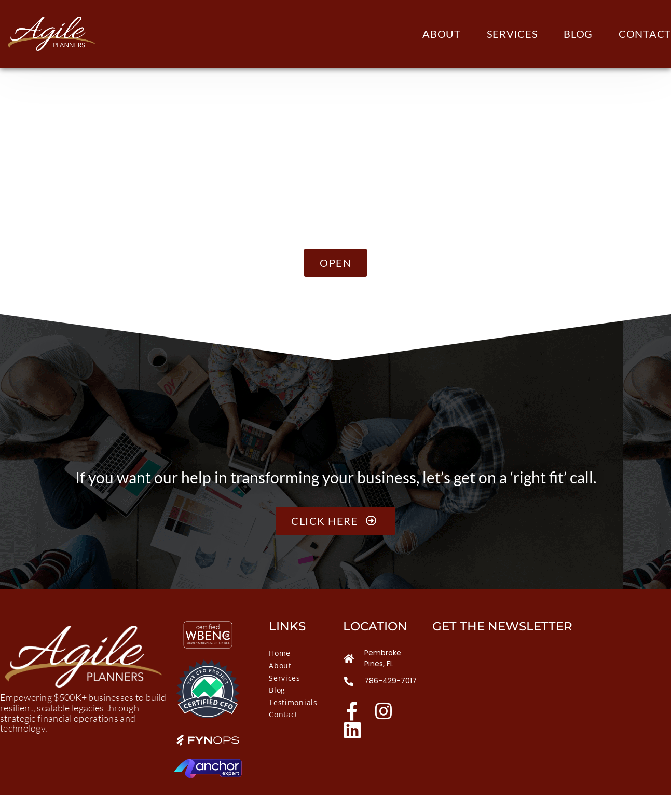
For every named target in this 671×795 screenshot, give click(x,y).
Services (512, 34)
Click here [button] (335, 521)
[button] (335, 263)
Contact (645, 34)
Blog (578, 34)
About (441, 34)
